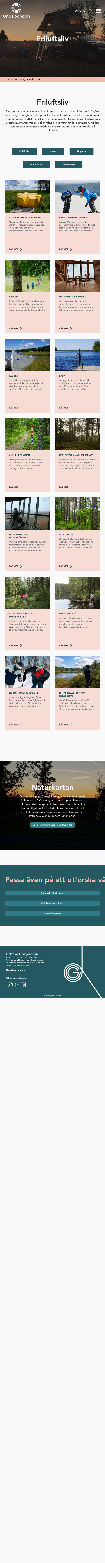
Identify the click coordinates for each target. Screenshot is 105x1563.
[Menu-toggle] (98, 10)
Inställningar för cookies (52, 996)
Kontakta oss (15, 970)
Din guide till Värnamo (52, 893)
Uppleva (81, 151)
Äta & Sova (36, 164)
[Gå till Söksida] (90, 10)
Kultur (53, 151)
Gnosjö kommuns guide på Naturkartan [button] (52, 824)
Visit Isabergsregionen (52, 903)
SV (76, 10)
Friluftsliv (24, 151)
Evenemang (69, 164)
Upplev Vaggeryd (52, 913)
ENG (82, 10)
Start (8, 79)
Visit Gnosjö (19, 79)
